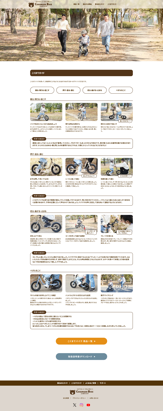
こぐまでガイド (112, 4)
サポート (103, 383)
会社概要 (66, 398)
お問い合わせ (94, 398)
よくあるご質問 (90, 383)
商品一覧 (76, 4)
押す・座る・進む (68, 90)
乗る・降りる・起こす (42, 90)
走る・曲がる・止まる (94, 90)
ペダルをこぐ (121, 90)
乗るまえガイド (99, 4)
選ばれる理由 (87, 4)
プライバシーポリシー (79, 398)
